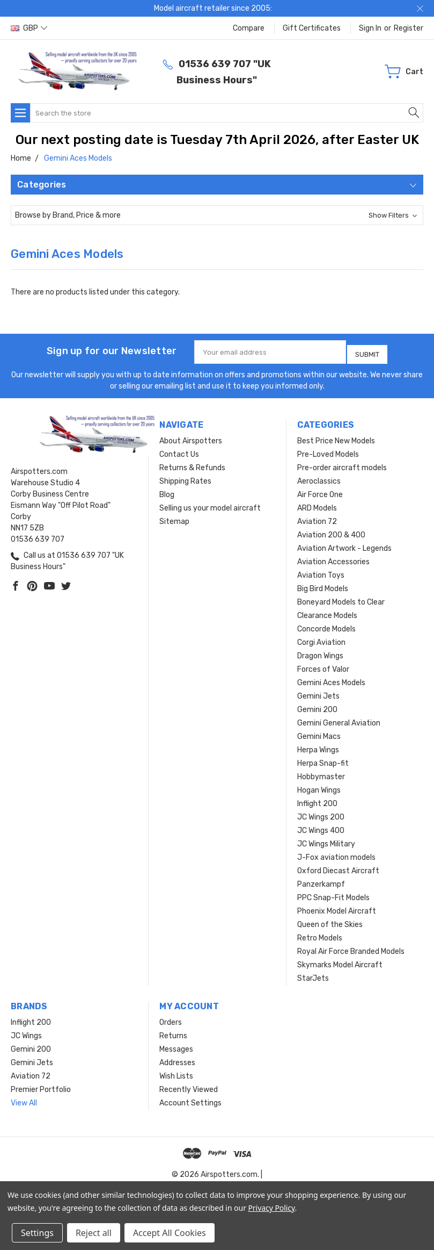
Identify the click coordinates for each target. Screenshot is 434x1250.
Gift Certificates (312, 28)
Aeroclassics (319, 477)
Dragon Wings (320, 652)
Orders (170, 1018)
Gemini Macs (319, 732)
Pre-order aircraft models (342, 464)
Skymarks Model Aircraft (339, 961)
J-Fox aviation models (336, 853)
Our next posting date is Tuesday (120, 139)
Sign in (370, 28)
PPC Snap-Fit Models (333, 894)
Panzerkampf (321, 880)
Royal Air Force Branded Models (350, 947)
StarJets (313, 974)
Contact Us (179, 450)
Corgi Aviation (321, 638)
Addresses (177, 1059)
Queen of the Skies (330, 920)
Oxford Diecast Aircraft (338, 867)
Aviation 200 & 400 (331, 531)
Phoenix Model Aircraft (336, 907)
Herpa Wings (318, 746)
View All (24, 1099)
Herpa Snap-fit (323, 759)
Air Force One (320, 490)
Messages (176, 1045)
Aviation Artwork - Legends (344, 544)
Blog (166, 490)
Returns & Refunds (192, 464)
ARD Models (317, 504)
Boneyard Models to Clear (341, 598)
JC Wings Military (326, 840)
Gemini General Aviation (338, 719)
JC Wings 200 (320, 813)
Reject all (94, 1233)
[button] (217, 215)
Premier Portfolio (41, 1085)
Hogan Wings (319, 786)
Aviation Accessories (333, 558)
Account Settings (190, 1099)
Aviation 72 (317, 517)
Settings (37, 1233)
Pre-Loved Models (328, 450)
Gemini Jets (318, 692)
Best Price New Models (336, 437)
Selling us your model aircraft (210, 504)
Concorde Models (326, 625)
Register (408, 28)
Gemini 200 (317, 705)
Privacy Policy (271, 1208)
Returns (173, 1032)
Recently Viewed (188, 1085)
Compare (248, 28)
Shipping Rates (185, 477)
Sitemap (174, 517)
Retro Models (319, 934)
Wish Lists (176, 1072)
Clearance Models (327, 611)
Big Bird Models (322, 585)
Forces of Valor (323, 665)
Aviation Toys (320, 571)
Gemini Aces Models (331, 679)
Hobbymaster (321, 773)
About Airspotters (190, 437)
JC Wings (26, 1032)
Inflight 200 (317, 799)
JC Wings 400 (320, 826)
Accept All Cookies (169, 1233)
